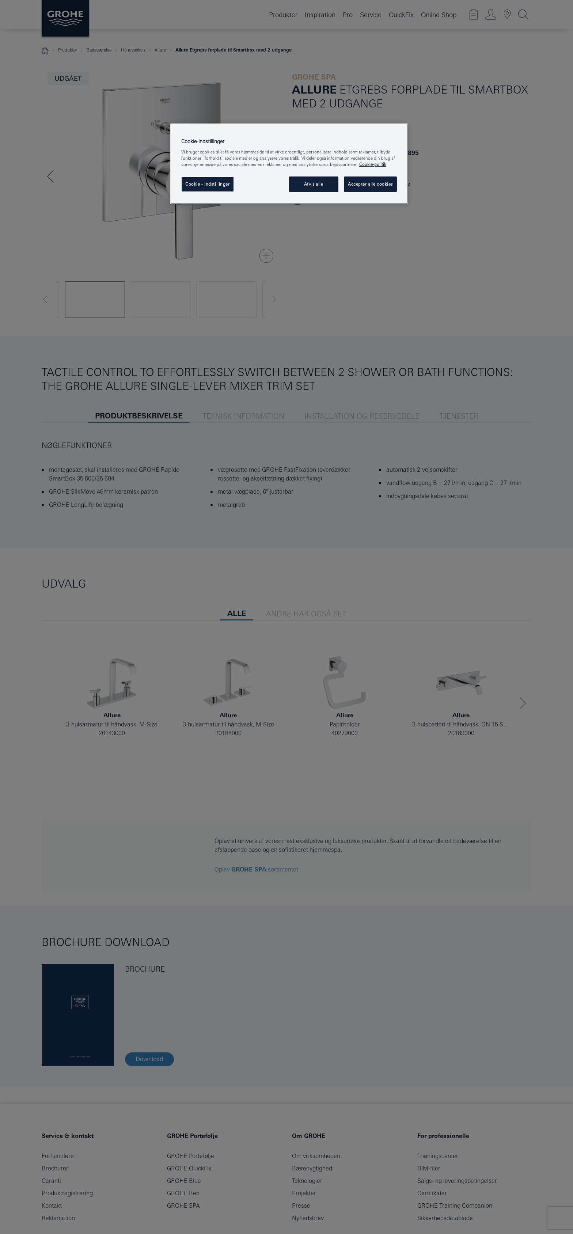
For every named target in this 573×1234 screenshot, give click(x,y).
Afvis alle (313, 184)
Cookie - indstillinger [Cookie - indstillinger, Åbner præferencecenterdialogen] (207, 184)
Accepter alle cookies (370, 184)
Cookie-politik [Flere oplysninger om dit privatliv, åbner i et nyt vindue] (372, 164)
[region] (289, 164)
